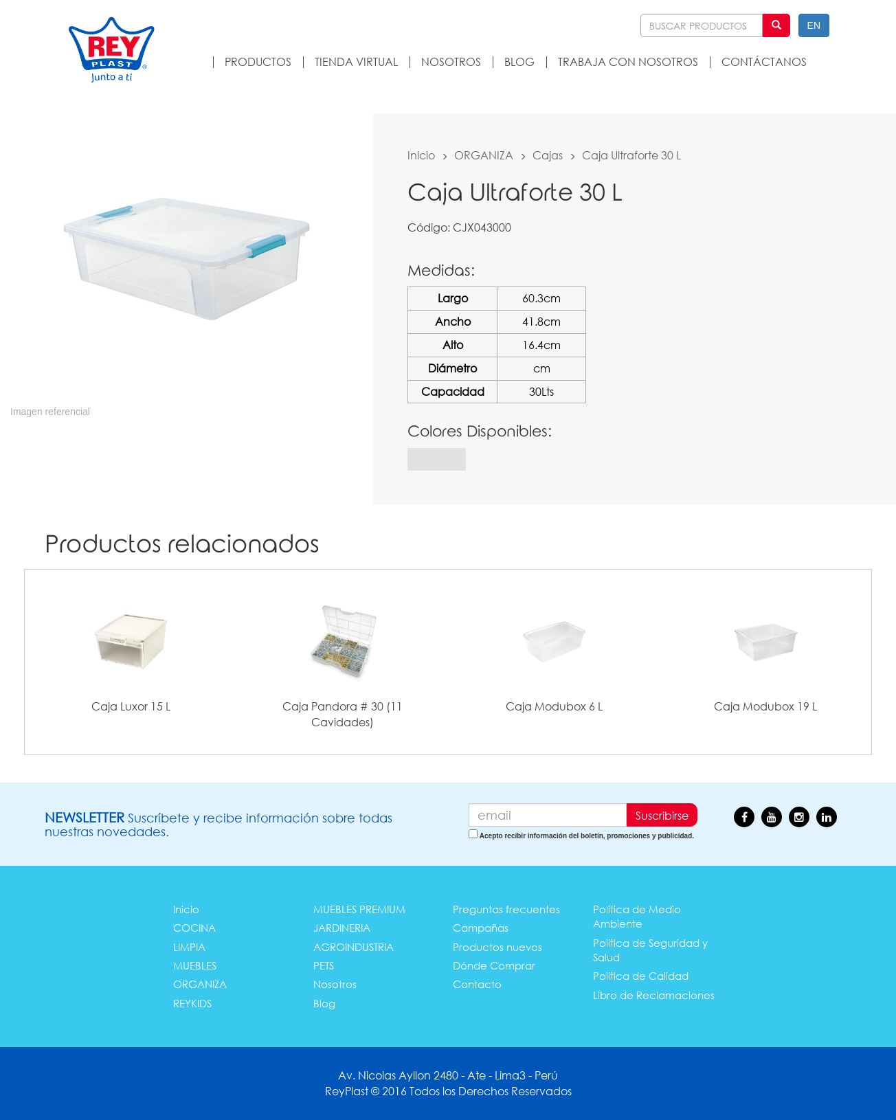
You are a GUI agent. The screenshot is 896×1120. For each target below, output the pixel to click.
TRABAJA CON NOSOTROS (628, 61)
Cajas (548, 155)
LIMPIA (189, 947)
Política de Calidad (640, 976)
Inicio (421, 155)
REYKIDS (192, 1003)
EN (813, 25)
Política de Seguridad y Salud (650, 950)
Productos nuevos (497, 947)
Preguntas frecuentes (506, 909)
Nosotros (335, 984)
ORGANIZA (483, 155)
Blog (324, 1003)
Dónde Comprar (494, 965)
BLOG (519, 61)
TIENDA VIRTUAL (356, 61)
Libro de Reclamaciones (654, 995)
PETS (323, 965)
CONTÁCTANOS (764, 61)
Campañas (480, 927)
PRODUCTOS (258, 61)
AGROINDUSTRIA (353, 947)
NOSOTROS (451, 61)
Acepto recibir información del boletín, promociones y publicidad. (587, 836)
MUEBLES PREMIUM (359, 909)
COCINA (194, 927)
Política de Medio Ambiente (637, 916)
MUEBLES (194, 965)
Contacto (477, 984)
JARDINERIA (341, 927)
